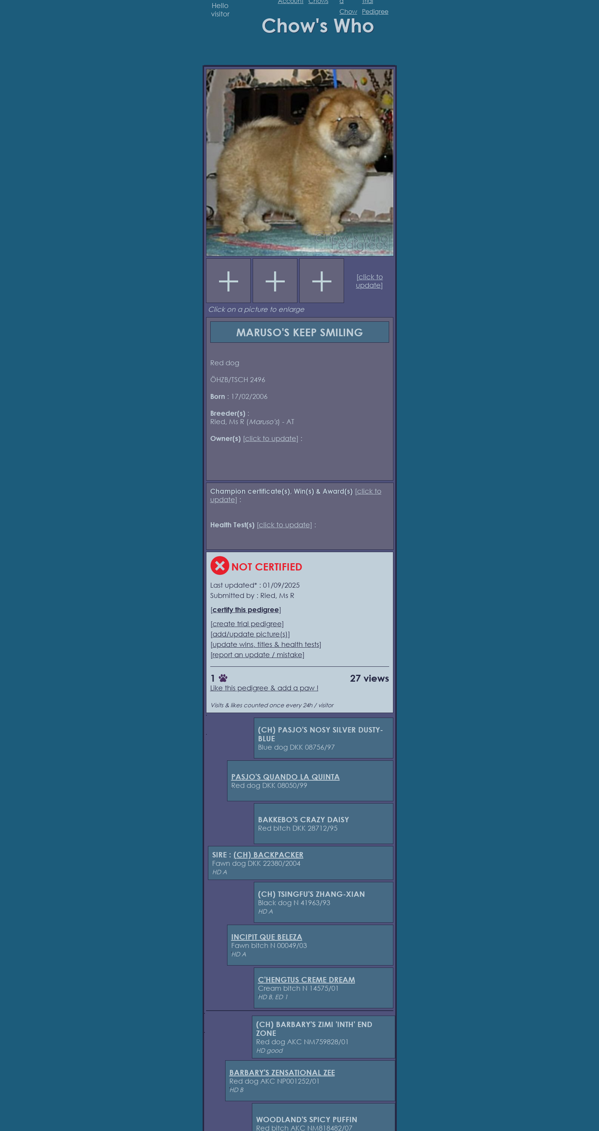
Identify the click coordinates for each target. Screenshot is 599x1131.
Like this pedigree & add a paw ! (264, 688)
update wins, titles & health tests (266, 644)
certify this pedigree (246, 609)
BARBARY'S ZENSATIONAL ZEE (282, 1072)
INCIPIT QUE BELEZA (266, 936)
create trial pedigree (247, 623)
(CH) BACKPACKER (269, 854)
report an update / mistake (257, 654)
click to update (369, 280)
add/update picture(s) (250, 634)
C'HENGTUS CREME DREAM (306, 979)
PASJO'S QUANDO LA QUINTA (285, 776)
